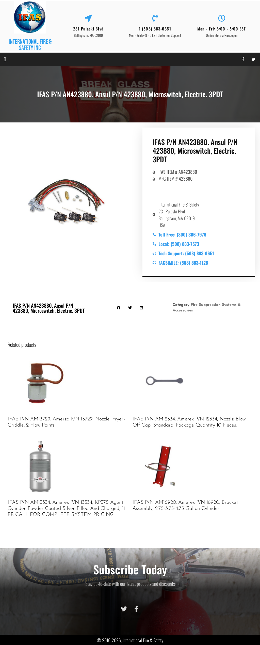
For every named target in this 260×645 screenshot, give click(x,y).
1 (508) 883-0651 (155, 29)
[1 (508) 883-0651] (154, 18)
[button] (5, 59)
